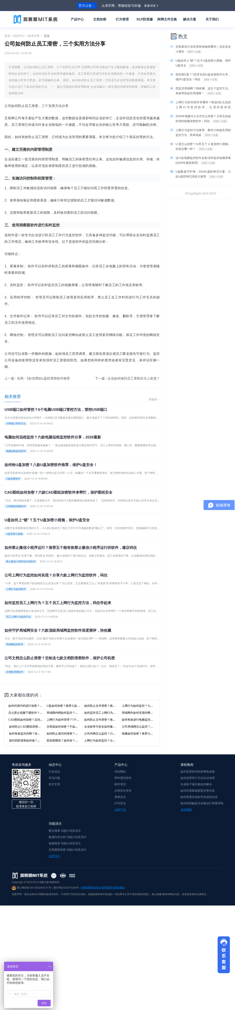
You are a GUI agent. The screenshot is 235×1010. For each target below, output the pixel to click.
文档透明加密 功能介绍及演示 (68, 850)
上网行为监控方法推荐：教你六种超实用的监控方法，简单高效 (203, 132)
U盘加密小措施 (14, 534)
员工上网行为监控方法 (18, 616)
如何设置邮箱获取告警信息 (197, 790)
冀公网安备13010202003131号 (31, 887)
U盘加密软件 (13, 478)
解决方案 (189, 19)
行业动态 (54, 771)
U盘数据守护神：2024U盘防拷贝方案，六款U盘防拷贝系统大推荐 (203, 174)
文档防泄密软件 (14, 672)
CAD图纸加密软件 (16, 506)
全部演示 (54, 856)
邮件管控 (120, 784)
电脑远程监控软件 (16, 451)
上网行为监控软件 (16, 589)
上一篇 (37, 378)
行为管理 (122, 19)
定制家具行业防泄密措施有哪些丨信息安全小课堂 (203, 49)
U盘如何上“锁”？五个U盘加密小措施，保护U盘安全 (47, 520)
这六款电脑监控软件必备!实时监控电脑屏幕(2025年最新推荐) (203, 160)
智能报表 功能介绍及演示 (65, 843)
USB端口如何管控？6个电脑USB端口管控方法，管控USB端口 (55, 410)
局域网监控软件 (14, 644)
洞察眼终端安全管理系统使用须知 (103, 887)
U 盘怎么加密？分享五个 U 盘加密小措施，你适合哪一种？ (203, 146)
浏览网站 (120, 771)
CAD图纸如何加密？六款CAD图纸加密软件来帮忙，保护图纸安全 (58, 492)
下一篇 (127, 378)
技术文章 (33, 36)
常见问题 (54, 778)
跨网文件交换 (167, 19)
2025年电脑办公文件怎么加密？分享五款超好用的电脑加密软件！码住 (203, 119)
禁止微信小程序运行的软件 (21, 561)
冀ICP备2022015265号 (66, 887)
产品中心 (77, 19)
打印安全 (120, 803)
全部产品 (120, 809)
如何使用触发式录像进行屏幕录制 (201, 803)
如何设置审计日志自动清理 (197, 778)
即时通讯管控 (123, 778)
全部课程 (186, 809)
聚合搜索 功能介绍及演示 (65, 830)
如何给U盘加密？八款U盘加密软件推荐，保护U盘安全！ (50, 465)
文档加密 (99, 19)
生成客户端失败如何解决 (196, 784)
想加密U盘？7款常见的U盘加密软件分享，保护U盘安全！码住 (203, 77)
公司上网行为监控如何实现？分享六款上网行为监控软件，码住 (55, 575)
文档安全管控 (123, 790)
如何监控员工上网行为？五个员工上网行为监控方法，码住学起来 (57, 603)
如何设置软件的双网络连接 (197, 771)
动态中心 (19, 36)
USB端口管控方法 (16, 423)
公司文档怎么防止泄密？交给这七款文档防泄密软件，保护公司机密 (59, 658)
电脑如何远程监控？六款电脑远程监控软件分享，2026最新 (52, 437)
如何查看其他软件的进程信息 (199, 797)
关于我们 (212, 19)
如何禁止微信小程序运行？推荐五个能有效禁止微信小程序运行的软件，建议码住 (70, 548)
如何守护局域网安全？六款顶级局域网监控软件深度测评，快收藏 (57, 630)
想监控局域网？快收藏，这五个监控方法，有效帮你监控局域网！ (203, 91)
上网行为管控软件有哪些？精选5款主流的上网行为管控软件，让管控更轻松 (203, 105)
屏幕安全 (120, 797)
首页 (7, 36)
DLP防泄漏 (145, 19)
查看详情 (150, 6)
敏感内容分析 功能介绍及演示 (68, 837)
